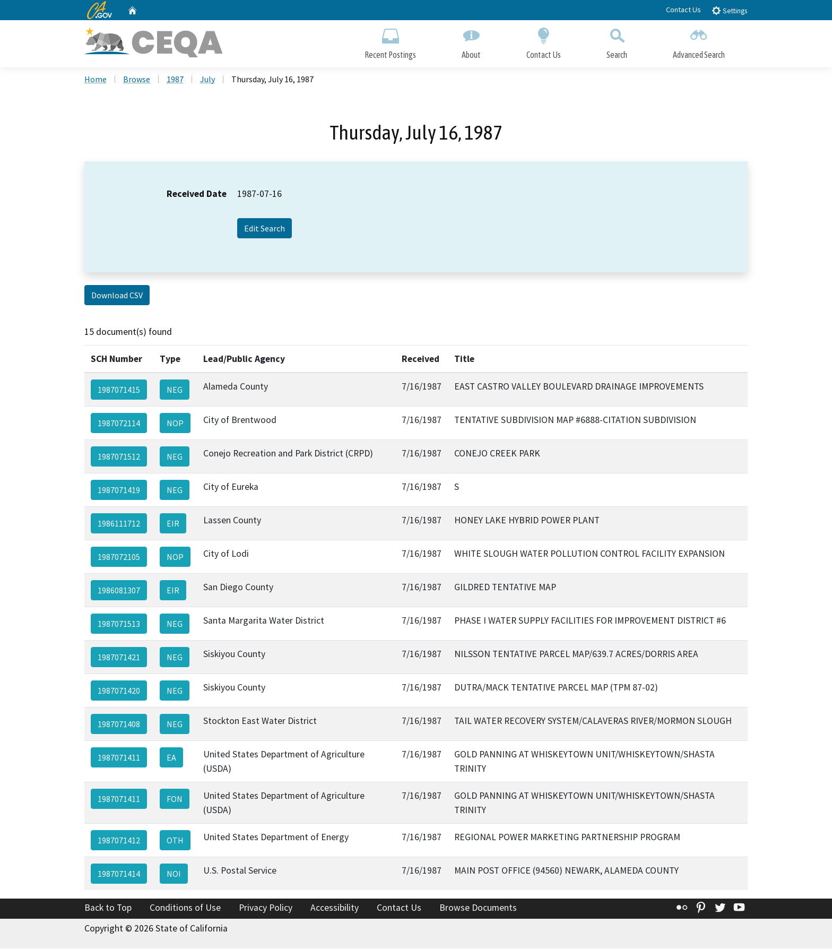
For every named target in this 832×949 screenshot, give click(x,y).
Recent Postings (390, 41)
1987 (175, 80)
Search (616, 41)
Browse (136, 80)
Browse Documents (478, 909)
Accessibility (334, 909)
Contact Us (683, 9)
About (471, 41)
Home (95, 80)
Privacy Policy (265, 909)
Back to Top (108, 909)
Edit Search (264, 229)
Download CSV (117, 296)
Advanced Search (699, 41)
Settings (729, 10)
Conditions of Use (185, 909)
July (207, 80)
